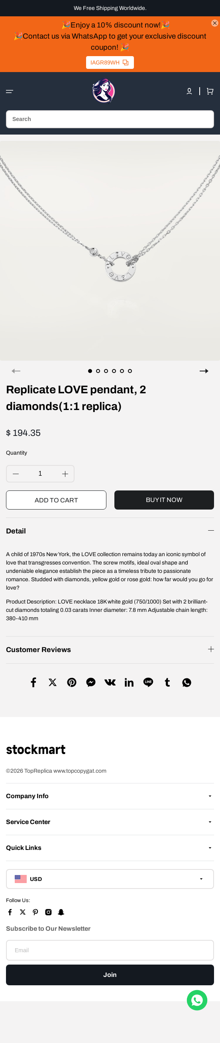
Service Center (28, 821)
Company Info (27, 796)
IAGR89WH (109, 62)
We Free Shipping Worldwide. (110, 8)
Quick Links (23, 847)
